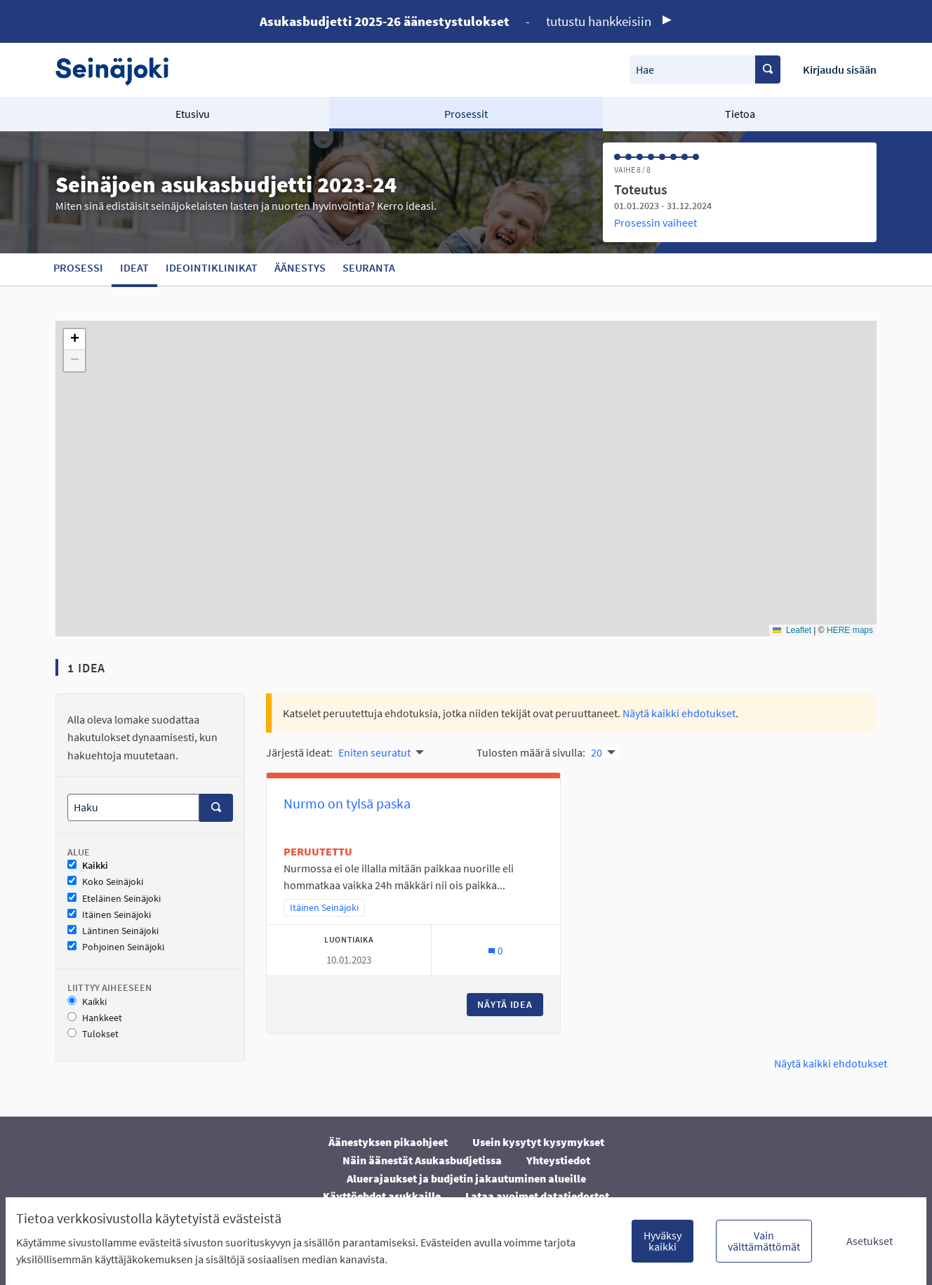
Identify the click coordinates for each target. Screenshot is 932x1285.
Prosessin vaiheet (655, 222)
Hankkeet (94, 1018)
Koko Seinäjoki (105, 882)
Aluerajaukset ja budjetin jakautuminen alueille (466, 1178)
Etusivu (192, 114)
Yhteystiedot (558, 1160)
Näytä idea (510, 1004)
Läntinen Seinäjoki (113, 931)
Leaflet (792, 630)
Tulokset (93, 1034)
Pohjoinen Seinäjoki (115, 947)
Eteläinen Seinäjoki (114, 899)
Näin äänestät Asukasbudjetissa (422, 1160)
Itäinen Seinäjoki (109, 915)
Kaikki (87, 866)
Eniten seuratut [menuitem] (374, 752)
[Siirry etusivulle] (118, 70)
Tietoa (740, 114)
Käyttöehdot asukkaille (382, 1196)
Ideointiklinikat (212, 267)
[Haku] (133, 807)
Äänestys (300, 267)
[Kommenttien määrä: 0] (495, 950)
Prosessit (466, 114)
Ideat (134, 267)
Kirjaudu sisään (840, 69)
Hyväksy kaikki (662, 1240)
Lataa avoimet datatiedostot (537, 1196)
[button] (74, 339)
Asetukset (869, 1241)
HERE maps (850, 630)
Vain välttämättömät (764, 1240)
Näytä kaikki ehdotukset (679, 713)
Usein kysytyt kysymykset (538, 1142)
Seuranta (368, 267)
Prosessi (78, 267)
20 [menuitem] (596, 752)
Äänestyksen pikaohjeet (388, 1142)
